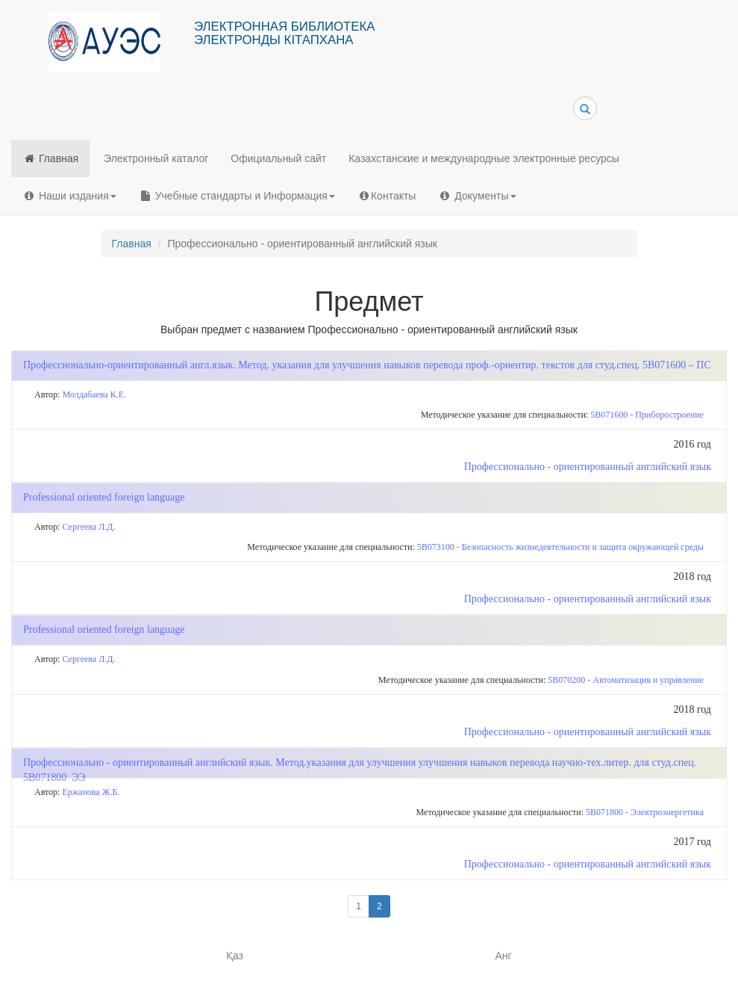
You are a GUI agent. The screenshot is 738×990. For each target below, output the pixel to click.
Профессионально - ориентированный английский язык (587, 466)
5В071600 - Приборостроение (647, 414)
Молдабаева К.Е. (94, 394)
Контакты (386, 196)
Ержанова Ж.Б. (90, 792)
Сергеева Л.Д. (88, 527)
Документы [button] (477, 196)
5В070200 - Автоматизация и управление (626, 680)
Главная (50, 158)
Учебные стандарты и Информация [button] (237, 196)
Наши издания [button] (69, 196)
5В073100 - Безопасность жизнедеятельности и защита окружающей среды (560, 547)
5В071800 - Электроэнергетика (645, 812)
